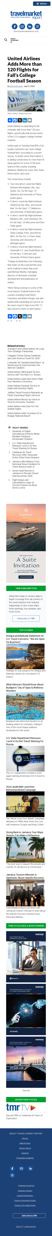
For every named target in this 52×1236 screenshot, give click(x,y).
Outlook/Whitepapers (25, 1196)
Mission (25, 1138)
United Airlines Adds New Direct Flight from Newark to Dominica (25, 380)
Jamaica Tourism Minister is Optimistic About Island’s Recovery (25, 876)
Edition (42, 3)
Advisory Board (25, 1148)
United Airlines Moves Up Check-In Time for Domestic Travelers (24, 400)
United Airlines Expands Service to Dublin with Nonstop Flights (24, 387)
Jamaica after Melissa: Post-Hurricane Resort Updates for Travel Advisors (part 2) (26, 464)
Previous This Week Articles (25, 1205)
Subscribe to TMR (26, 618)
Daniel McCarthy (16, 86)
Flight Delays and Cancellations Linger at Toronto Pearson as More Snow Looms (24, 484)
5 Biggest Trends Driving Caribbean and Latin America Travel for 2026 (24, 357)
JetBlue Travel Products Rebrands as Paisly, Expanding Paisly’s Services (25, 393)
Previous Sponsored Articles (25, 1200)
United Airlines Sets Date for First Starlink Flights (23, 407)
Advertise (25, 1153)
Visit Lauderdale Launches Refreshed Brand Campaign (21, 788)
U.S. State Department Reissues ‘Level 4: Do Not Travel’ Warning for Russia (24, 446)
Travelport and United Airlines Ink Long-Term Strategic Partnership (26, 350)
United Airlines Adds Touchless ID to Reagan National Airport (25, 414)
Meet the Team (25, 1143)
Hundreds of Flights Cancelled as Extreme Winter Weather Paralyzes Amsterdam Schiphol (26, 435)
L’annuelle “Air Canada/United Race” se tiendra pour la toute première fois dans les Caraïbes (26, 365)
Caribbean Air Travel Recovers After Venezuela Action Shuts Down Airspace (25, 455)
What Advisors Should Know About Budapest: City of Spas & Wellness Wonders (25, 687)
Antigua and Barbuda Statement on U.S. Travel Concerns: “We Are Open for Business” (25, 638)
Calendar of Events (25, 1191)
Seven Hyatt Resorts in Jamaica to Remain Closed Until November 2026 (25, 473)
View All (26, 1090)
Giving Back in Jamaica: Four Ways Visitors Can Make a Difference (24, 834)
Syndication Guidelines (25, 1158)
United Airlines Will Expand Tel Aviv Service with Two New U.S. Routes (24, 373)
